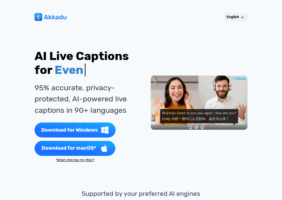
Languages (122, 17)
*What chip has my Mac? (75, 160)
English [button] (235, 17)
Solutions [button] (92, 17)
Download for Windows (75, 130)
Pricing (107, 17)
